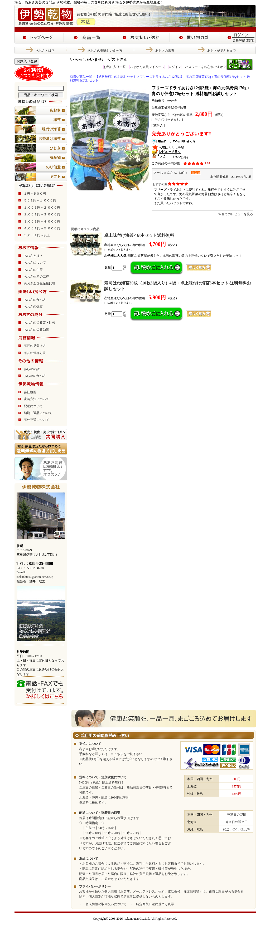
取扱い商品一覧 (81, 76)
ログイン (174, 67)
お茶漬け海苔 (49, 139)
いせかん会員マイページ (147, 67)
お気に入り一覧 (115, 67)
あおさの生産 (33, 270)
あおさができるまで (221, 50)
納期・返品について (38, 413)
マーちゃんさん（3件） (171, 173)
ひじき (55, 148)
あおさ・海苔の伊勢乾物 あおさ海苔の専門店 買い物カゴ (195, 37)
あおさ (55, 110)
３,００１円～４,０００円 (42, 221)
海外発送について (36, 420)
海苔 (57, 120)
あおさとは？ (45, 50)
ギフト (55, 177)
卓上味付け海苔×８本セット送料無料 (139, 235)
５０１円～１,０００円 (40, 200)
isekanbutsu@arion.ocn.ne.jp (35, 577)
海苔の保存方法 (35, 353)
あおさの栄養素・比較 (39, 322)
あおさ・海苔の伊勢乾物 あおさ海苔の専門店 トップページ (39, 37)
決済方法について (36, 399)
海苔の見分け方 (35, 346)
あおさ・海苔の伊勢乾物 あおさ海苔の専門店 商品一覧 (89, 37)
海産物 (55, 158)
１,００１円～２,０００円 (42, 207)
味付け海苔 (51, 129)
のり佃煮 (53, 167)
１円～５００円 (35, 193)
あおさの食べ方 (35, 300)
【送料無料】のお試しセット (115, 76)
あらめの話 (32, 369)
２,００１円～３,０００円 (42, 214)
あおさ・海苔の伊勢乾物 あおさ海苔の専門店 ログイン (238, 37)
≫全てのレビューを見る (235, 214)
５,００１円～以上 (37, 235)
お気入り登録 (27, 61)
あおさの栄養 (164, 50)
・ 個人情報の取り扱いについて (103, 904)
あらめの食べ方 (35, 376)
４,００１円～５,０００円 (42, 228)
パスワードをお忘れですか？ (205, 67)
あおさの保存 (33, 306)
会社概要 (30, 392)
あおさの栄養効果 (36, 330)
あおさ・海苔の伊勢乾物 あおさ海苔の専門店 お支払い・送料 (142, 37)
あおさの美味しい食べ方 (105, 50)
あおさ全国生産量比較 (39, 283)
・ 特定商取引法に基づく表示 (152, 904)
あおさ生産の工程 (36, 276)
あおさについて (35, 262)
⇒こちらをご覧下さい (125, 754)
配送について (33, 406)
